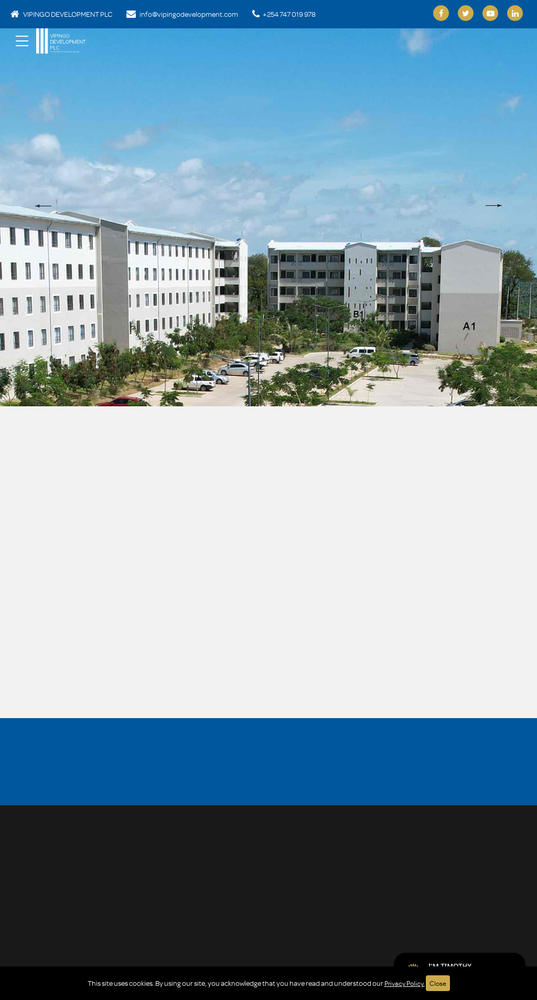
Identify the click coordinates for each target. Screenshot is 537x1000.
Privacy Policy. (404, 982)
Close (439, 982)
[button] (43, 206)
